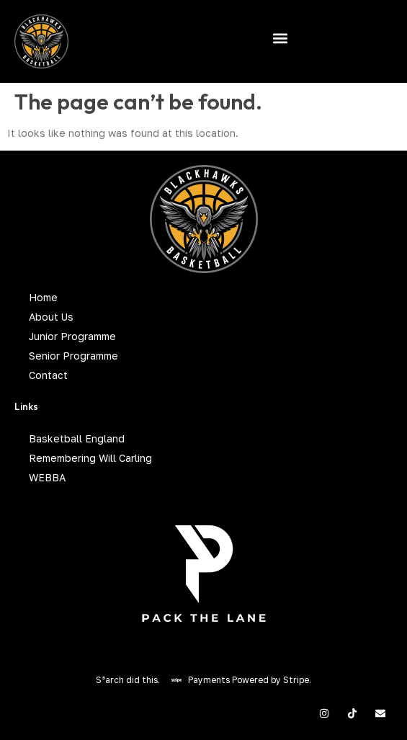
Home (43, 297)
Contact (48, 375)
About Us (51, 317)
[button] (280, 38)
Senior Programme (73, 355)
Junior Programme (72, 336)
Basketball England (77, 438)
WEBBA (47, 477)
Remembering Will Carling (90, 458)
